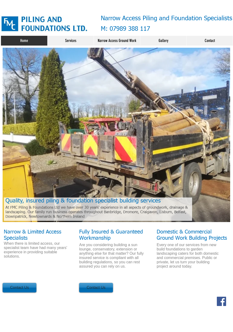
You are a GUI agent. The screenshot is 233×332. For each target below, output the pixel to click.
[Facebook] (221, 301)
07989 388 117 (130, 29)
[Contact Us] (19, 287)
